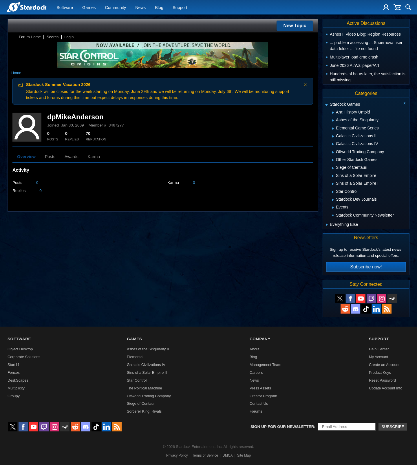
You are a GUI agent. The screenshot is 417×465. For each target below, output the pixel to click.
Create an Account (384, 365)
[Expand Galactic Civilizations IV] (333, 144)
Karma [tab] (94, 156)
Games (89, 7)
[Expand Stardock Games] (326, 105)
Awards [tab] (71, 156)
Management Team (265, 365)
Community (115, 7)
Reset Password (382, 380)
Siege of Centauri (141, 403)
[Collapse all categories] (404, 103)
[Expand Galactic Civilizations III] (333, 136)
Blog (159, 7)
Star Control (137, 380)
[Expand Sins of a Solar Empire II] (333, 183)
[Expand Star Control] (333, 192)
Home (16, 73)
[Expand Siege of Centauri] (333, 168)
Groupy (14, 396)
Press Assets (260, 388)
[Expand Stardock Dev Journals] (333, 199)
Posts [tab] (50, 156)
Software (64, 7)
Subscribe (392, 426)
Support (180, 7)
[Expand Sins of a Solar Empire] (333, 176)
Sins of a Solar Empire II (147, 372)
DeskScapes (18, 380)
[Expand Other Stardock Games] (333, 160)
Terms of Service (205, 455)
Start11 (13, 365)
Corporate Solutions (24, 357)
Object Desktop (20, 349)
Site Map (244, 455)
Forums (256, 411)
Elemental (135, 357)
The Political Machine (144, 388)
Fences (14, 372)
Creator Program (263, 396)
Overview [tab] (26, 156)
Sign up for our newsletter (282, 426)
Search (52, 37)
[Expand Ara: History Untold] (333, 112)
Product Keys (380, 372)
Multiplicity (16, 388)
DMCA (227, 455)
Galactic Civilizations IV (146, 365)
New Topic (295, 25)
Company (260, 339)
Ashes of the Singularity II (148, 349)
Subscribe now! (366, 266)
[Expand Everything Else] (327, 224)
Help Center (379, 349)
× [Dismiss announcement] (305, 84)
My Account (378, 357)
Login (69, 37)
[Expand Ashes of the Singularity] (333, 120)
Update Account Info (385, 388)
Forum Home (30, 37)
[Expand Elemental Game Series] (333, 128)
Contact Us (259, 403)
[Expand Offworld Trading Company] (333, 152)
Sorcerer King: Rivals (144, 411)
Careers (256, 372)
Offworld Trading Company (149, 396)
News (140, 7)
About (254, 349)
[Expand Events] (333, 207)
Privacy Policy (177, 455)
